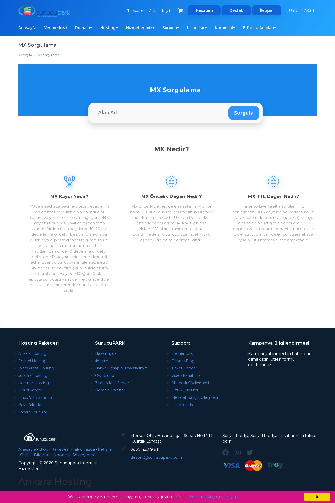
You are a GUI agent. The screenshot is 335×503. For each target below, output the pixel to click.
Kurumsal (225, 27)
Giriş (151, 10)
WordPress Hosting (36, 368)
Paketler (59, 449)
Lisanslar (197, 27)
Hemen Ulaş (182, 353)
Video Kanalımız (185, 375)
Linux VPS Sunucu (35, 397)
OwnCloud (104, 375)
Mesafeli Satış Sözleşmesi (194, 397)
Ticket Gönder (184, 368)
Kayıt (166, 10)
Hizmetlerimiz (140, 27)
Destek (236, 10)
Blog (43, 449)
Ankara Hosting (32, 353)
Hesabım (204, 10)
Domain (83, 27)
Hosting (109, 27)
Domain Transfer (110, 390)
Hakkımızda (105, 353)
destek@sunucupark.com (156, 457)
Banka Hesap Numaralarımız (121, 368)
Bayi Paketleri (30, 404)
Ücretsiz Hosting (33, 382)
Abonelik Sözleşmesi (190, 382)
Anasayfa (27, 27)
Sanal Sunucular (32, 412)
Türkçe (134, 10)
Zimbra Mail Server (112, 382)
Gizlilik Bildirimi (184, 390)
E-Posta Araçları (259, 27)
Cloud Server (30, 390)
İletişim (266, 10)
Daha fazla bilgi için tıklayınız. (213, 496)
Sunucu (171, 27)
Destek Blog (182, 360)
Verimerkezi (55, 27)
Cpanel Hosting (32, 360)
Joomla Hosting (32, 375)
